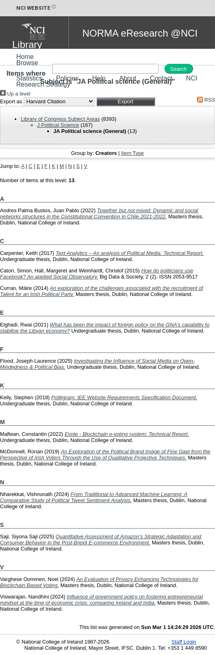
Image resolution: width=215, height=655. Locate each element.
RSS (205, 100)
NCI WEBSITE (36, 8)
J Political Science (58, 125)
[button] (125, 101)
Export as (11, 101)
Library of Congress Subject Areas (60, 119)
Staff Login (183, 642)
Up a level (15, 94)
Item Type (132, 153)
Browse (27, 62)
